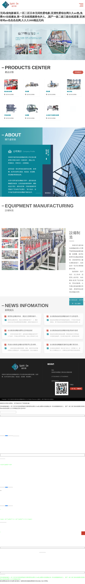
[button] (59, 55)
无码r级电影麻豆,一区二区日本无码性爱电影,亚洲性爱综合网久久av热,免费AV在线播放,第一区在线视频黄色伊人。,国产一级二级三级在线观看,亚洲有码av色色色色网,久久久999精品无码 (42, 17)
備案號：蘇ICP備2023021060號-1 (45, 402)
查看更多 (48, 193)
